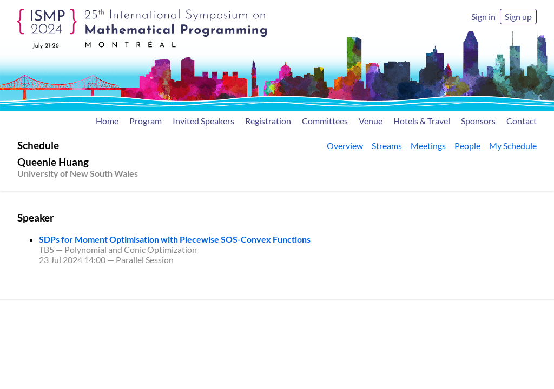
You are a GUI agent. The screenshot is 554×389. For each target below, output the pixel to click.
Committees (325, 121)
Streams (387, 145)
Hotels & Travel (421, 121)
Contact (521, 121)
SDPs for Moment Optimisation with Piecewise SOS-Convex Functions (175, 239)
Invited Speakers (203, 121)
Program (145, 121)
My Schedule (513, 145)
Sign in (483, 16)
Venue (370, 121)
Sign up (518, 16)
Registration (268, 121)
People (467, 145)
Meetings (428, 145)
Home (107, 121)
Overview (345, 145)
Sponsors (478, 121)
